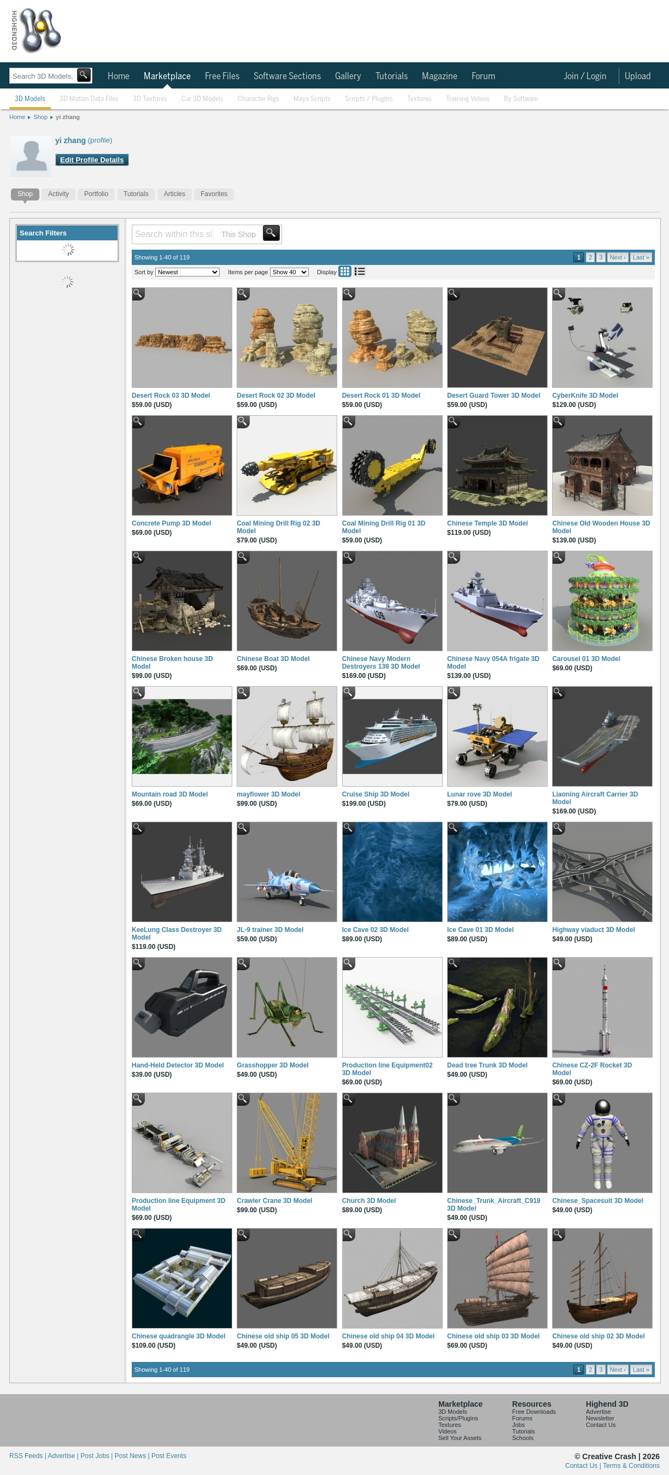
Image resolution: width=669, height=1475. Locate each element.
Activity (58, 194)
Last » (641, 257)
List (359, 271)
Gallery (348, 76)
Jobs (518, 1424)
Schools (522, 1438)
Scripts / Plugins (369, 99)
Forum (483, 76)
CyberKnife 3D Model (585, 395)
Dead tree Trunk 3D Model (487, 1065)
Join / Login (585, 76)
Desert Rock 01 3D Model (381, 395)
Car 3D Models (202, 99)
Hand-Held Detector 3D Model (178, 1065)
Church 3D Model (369, 1201)
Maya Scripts (312, 99)
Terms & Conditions (631, 1466)
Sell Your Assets (460, 1438)
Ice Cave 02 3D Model (375, 930)
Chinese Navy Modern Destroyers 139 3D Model (381, 662)
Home (119, 76)
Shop (40, 117)
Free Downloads (534, 1411)
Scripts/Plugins (458, 1418)
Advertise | (64, 1456)
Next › (618, 257)
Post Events (168, 1456)
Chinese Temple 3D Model (487, 523)
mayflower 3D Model (268, 794)
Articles (174, 194)
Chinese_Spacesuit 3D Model (597, 1201)
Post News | (133, 1456)
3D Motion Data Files (89, 99)
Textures (419, 99)
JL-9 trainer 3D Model (270, 930)
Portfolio (96, 194)
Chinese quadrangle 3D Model (178, 1336)
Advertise (598, 1411)
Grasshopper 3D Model (272, 1065)
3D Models (30, 99)
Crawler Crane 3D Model (274, 1201)
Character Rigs (258, 99)
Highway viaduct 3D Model (593, 930)
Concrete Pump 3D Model (171, 523)
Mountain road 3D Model (170, 794)
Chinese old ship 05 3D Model (283, 1336)
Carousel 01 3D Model (586, 659)
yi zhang (68, 117)
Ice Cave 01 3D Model (480, 930)
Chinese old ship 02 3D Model (598, 1336)
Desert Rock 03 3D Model (171, 395)
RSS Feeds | (28, 1456)
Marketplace (167, 76)
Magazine (439, 76)
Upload (638, 76)
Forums (522, 1418)
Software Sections (287, 76)
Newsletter (600, 1418)
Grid (344, 271)
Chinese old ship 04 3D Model (388, 1336)
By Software (521, 99)
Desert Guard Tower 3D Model (493, 395)
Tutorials (391, 76)
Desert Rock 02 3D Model (276, 395)
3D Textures (150, 99)
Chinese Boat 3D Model (273, 659)
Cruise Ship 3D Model (375, 794)
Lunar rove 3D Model (479, 794)
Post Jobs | (97, 1456)
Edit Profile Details (92, 160)
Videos (447, 1431)
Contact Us (600, 1424)
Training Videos (468, 99)
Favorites (214, 194)
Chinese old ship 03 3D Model (493, 1336)
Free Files (222, 76)
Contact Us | (584, 1466)
